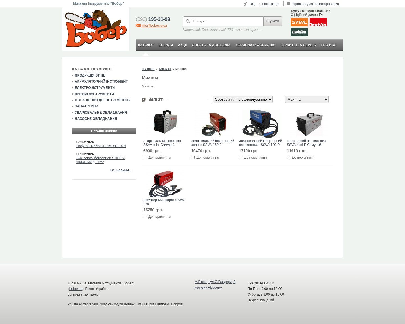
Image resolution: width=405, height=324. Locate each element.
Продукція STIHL (90, 75)
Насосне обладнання (96, 119)
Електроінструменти (95, 88)
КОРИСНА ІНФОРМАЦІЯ (255, 45)
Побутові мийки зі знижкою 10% (101, 146)
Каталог (165, 69)
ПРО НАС (328, 45)
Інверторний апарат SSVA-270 (164, 202)
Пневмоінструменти (94, 94)
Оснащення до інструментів (102, 100)
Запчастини (86, 106)
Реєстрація (270, 4)
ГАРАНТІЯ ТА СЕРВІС (298, 45)
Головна (148, 69)
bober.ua (76, 289)
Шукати (272, 21)
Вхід (253, 4)
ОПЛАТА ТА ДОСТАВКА (211, 45)
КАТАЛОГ (146, 45)
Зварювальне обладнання (101, 112)
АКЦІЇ (182, 45)
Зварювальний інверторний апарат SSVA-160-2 (212, 143)
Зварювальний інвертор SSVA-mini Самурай (162, 143)
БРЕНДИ (166, 45)
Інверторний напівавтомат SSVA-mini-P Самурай (307, 143)
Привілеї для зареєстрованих (316, 4)
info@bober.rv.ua (154, 26)
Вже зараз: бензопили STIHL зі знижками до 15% (100, 160)
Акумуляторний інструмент (101, 82)
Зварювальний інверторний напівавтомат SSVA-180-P (260, 143)
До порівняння (159, 157)
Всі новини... (121, 170)
